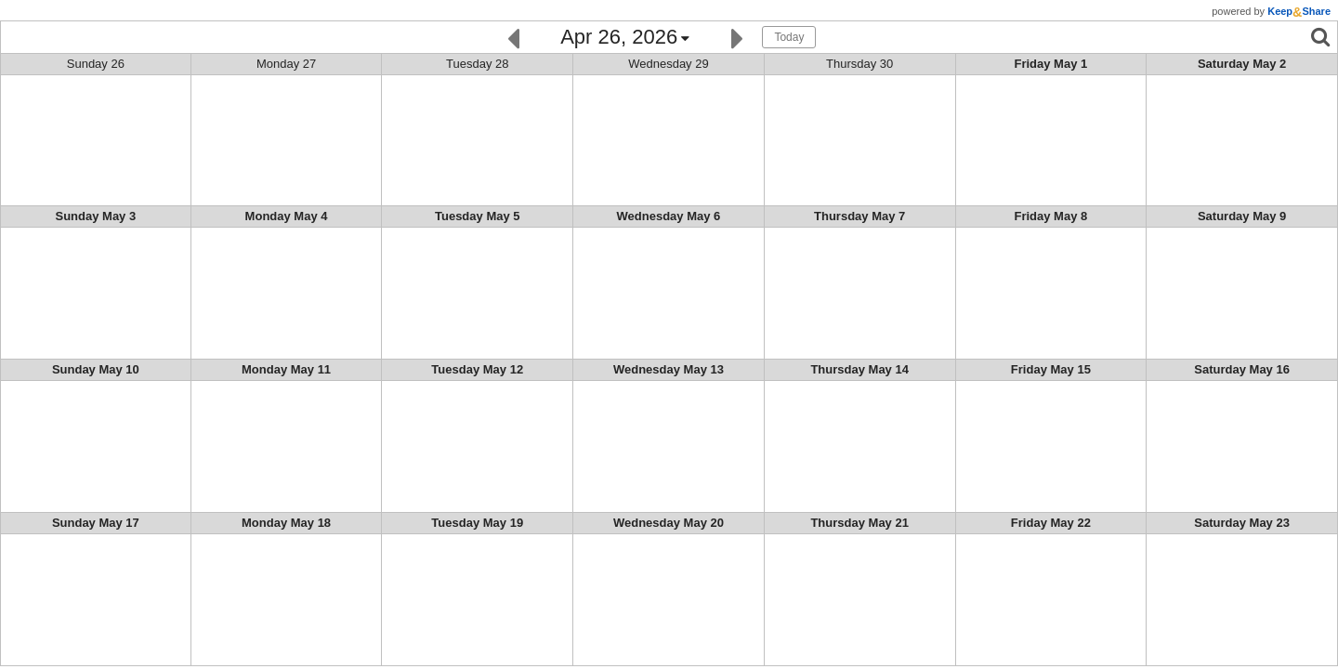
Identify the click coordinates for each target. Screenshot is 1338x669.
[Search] (1320, 36)
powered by (1271, 11)
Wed (668, 64)
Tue (477, 64)
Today (789, 37)
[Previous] (513, 36)
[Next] (737, 36)
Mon (286, 64)
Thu (859, 64)
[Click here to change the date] (625, 38)
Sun (96, 64)
